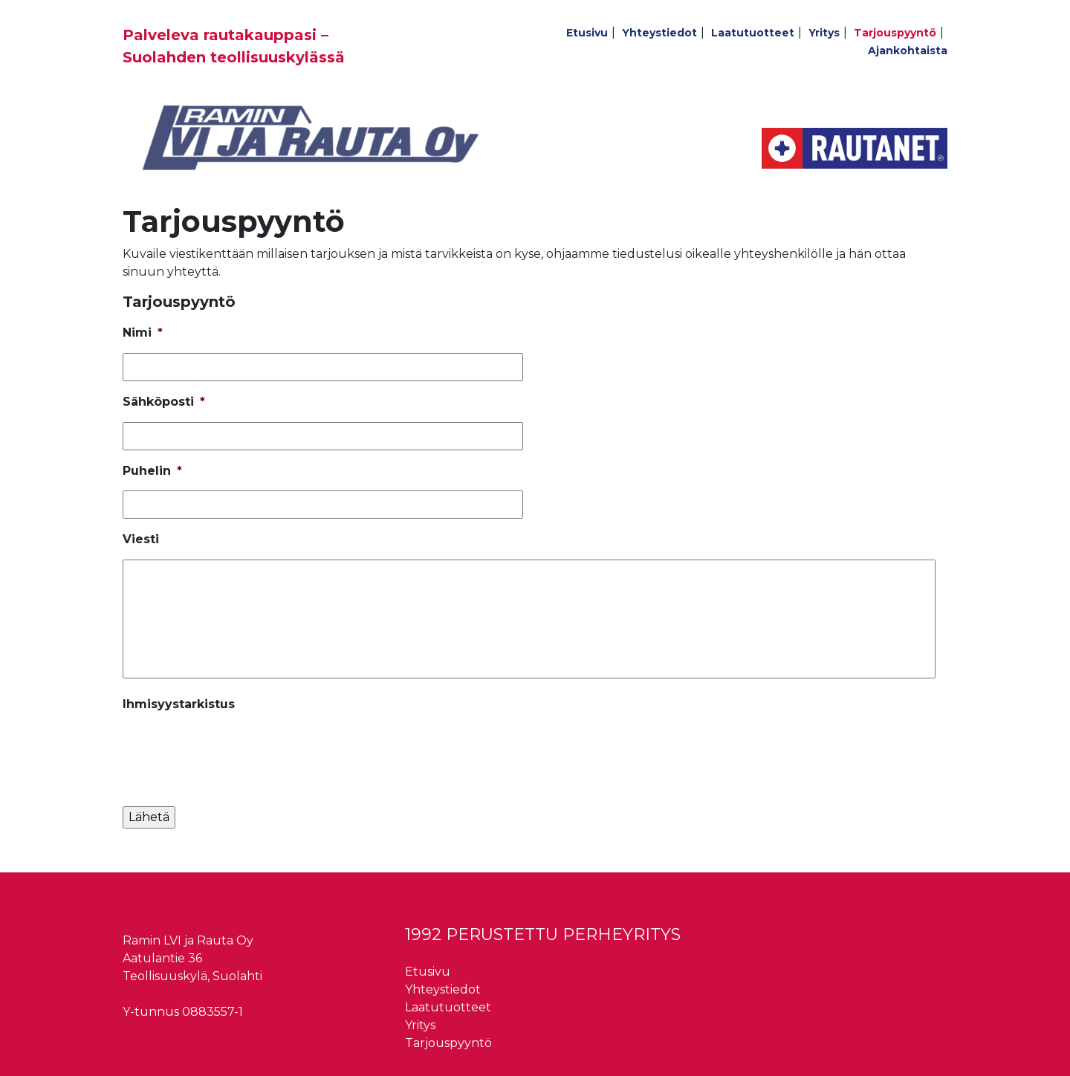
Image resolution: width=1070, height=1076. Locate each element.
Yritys (824, 32)
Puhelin (152, 471)
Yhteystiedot (659, 32)
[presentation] (235, 753)
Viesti (141, 539)
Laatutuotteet (752, 32)
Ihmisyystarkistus (179, 704)
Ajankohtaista (907, 50)
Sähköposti (164, 402)
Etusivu (587, 32)
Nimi (143, 332)
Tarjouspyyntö (895, 32)
